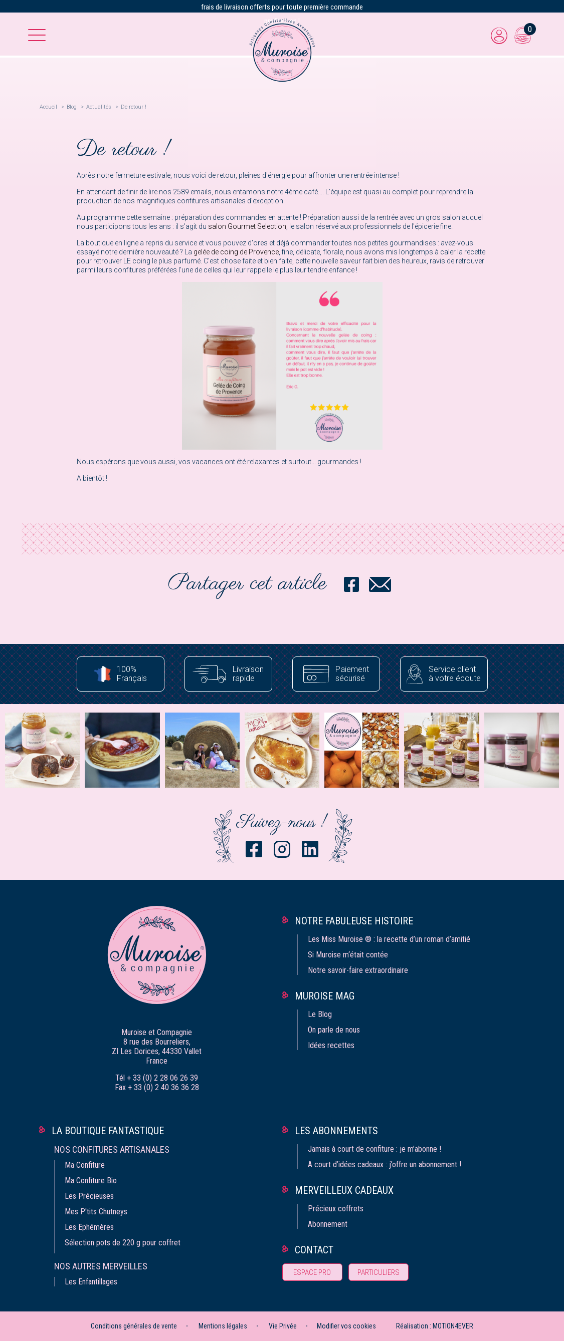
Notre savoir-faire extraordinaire (358, 970)
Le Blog (320, 1014)
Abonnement (327, 1224)
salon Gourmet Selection (247, 226)
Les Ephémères (89, 1227)
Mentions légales (223, 1326)
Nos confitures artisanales (111, 1149)
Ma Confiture (85, 1165)
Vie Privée (283, 1326)
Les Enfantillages (91, 1281)
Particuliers (378, 1272)
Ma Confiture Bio (91, 1180)
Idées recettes (331, 1045)
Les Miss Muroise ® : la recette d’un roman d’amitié (389, 939)
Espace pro (312, 1272)
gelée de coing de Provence (236, 252)
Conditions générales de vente (134, 1326)
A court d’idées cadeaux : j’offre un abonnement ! (384, 1164)
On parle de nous (334, 1030)
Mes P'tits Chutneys (96, 1211)
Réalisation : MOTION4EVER (434, 1326)
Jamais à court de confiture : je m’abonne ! (374, 1149)
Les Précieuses (89, 1196)
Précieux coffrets (335, 1208)
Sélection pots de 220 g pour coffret (122, 1242)
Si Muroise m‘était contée (348, 954)
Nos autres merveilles (100, 1266)
